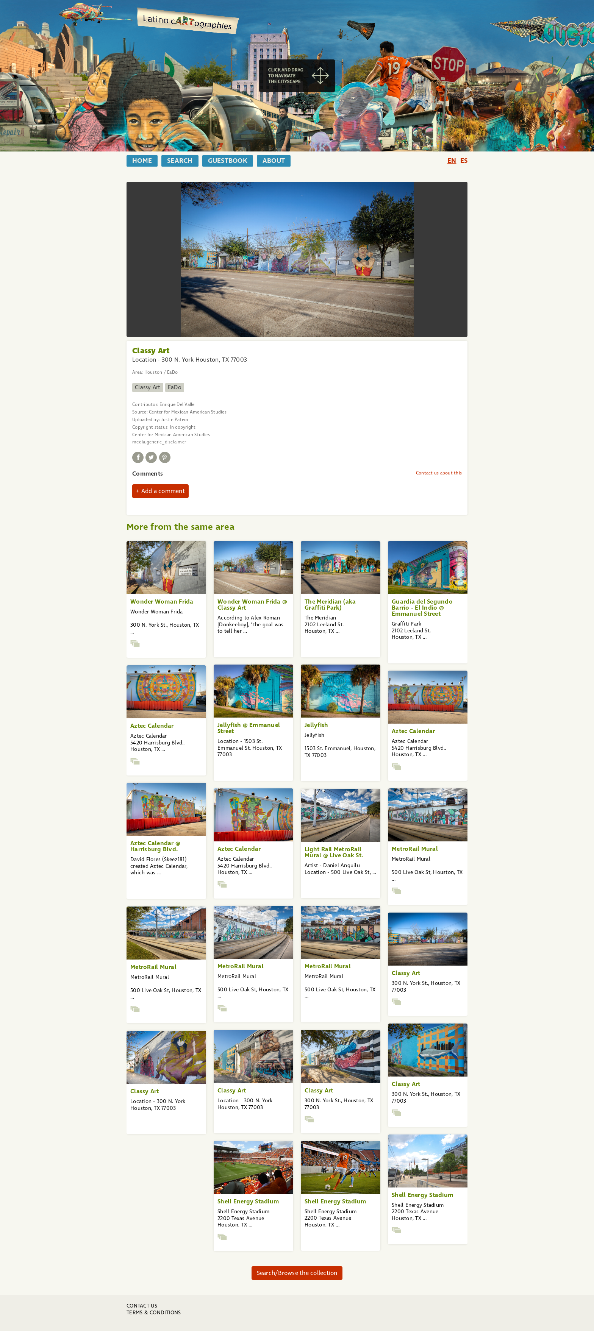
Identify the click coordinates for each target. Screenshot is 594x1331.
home (142, 161)
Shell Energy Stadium (422, 1194)
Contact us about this (439, 473)
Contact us (142, 1306)
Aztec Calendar (152, 725)
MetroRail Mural (415, 848)
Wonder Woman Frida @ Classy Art (252, 604)
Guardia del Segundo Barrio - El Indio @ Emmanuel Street (422, 607)
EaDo (174, 387)
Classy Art (148, 387)
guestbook (227, 161)
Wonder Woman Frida (162, 601)
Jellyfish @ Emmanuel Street (248, 728)
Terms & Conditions (154, 1312)
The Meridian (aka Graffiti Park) (330, 604)
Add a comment (163, 491)
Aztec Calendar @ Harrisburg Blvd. (155, 846)
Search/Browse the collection (297, 1272)
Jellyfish (316, 725)
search (180, 161)
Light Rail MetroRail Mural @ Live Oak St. (334, 852)
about (274, 161)
